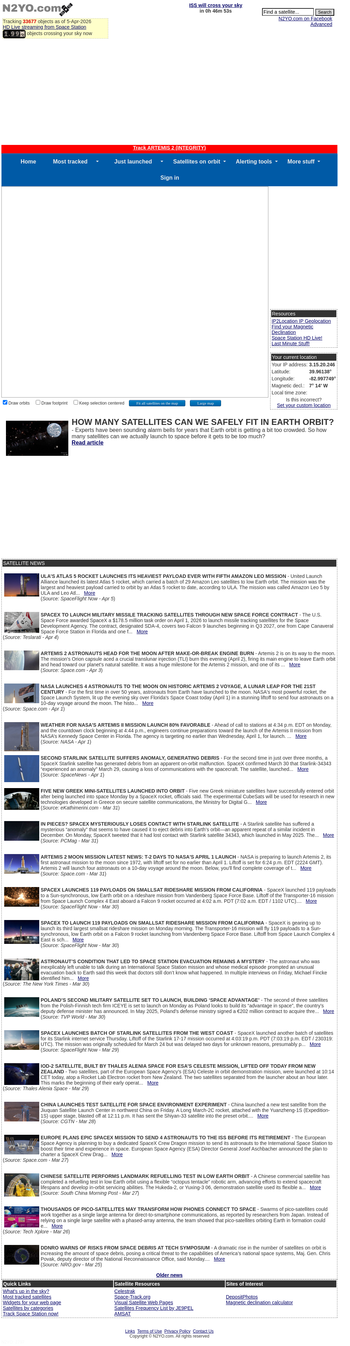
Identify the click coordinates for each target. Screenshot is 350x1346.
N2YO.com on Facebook (305, 18)
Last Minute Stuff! (291, 343)
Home (28, 162)
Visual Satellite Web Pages (143, 1302)
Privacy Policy (177, 1331)
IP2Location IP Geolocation (301, 321)
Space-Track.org (132, 1297)
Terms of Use (149, 1331)
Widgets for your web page (32, 1302)
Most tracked (70, 162)
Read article (88, 443)
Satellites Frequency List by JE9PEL (153, 1308)
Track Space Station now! (31, 1314)
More (89, 593)
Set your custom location (303, 405)
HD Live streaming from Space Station (44, 27)
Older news (169, 1275)
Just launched (133, 162)
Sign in (169, 178)
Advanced (321, 24)
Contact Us (203, 1331)
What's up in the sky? (26, 1291)
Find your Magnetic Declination (292, 329)
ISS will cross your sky (215, 5)
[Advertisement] (169, 92)
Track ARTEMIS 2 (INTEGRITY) (169, 148)
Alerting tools (254, 162)
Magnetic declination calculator (259, 1302)
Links (130, 1331)
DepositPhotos (242, 1297)
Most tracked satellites (27, 1297)
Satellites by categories (28, 1308)
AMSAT (122, 1314)
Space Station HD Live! (297, 338)
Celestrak (124, 1291)
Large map (205, 403)
